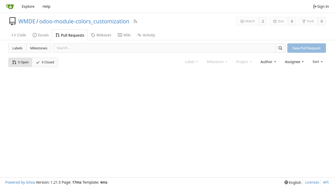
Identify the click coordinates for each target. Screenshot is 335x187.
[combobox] (268, 61)
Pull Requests (69, 35)
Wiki (124, 34)
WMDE (26, 21)
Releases (101, 34)
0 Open (20, 62)
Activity (146, 34)
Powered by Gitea (20, 182)
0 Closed (45, 62)
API (326, 182)
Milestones (38, 48)
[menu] (318, 61)
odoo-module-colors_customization (84, 21)
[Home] (10, 6)
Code (19, 34)
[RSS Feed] (135, 21)
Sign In (321, 6)
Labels (17, 48)
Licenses (312, 182)
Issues (41, 34)
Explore (28, 6)
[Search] (280, 47)
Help (46, 6)
